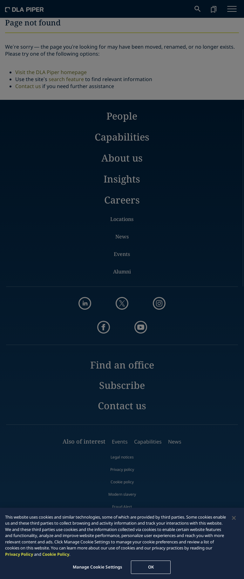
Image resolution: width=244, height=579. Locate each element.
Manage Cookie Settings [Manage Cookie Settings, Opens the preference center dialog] (97, 567)
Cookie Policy (55, 554)
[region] (122, 543)
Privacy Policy (19, 554)
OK (151, 567)
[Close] (234, 518)
